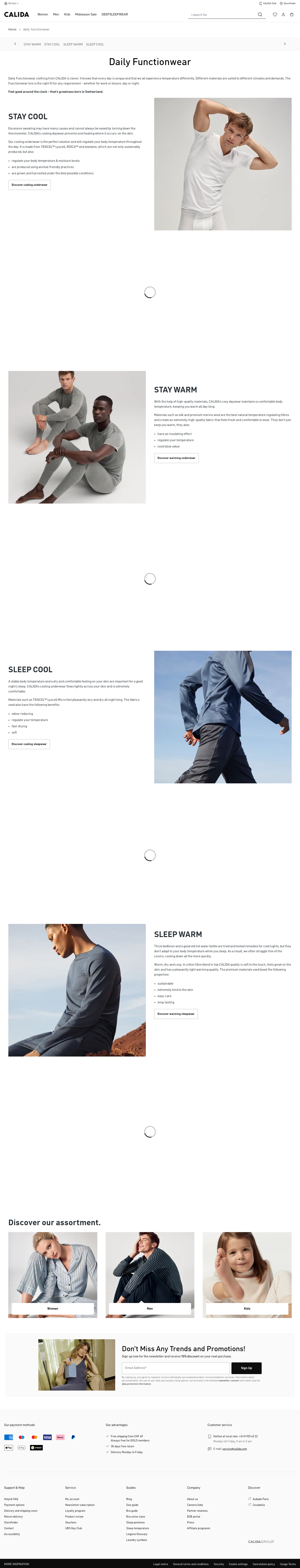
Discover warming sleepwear (176, 1014)
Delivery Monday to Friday (127, 1452)
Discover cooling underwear (30, 184)
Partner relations (197, 1510)
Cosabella (259, 1505)
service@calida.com (234, 1448)
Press (190, 1522)
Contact (9, 1528)
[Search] (260, 14)
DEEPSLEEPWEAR (115, 14)
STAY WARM (32, 44)
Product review (74, 1516)
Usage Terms (288, 1564)
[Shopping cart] (292, 14)
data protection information (136, 1384)
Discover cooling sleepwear (29, 744)
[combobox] (221, 14)
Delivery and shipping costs (21, 1510)
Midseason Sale (86, 14)
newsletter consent (229, 1381)
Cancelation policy (264, 1564)
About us (192, 1499)
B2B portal (193, 1516)
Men (56, 14)
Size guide (132, 1505)
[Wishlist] (275, 14)
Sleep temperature (137, 1528)
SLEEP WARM (73, 44)
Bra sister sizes (135, 1516)
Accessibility (12, 1534)
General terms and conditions (191, 1564)
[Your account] (283, 14)
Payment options (14, 1505)
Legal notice (160, 1564)
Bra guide (132, 1510)
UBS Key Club (73, 1528)
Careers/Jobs (195, 1505)
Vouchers (70, 1522)
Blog (129, 1499)
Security (219, 1564)
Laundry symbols (136, 1540)
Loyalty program (75, 1510)
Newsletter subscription (80, 1505)
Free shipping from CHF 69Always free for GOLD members (130, 1438)
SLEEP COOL (95, 44)
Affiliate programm (198, 1528)
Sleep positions (135, 1522)
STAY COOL (52, 44)
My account (72, 1499)
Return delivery (13, 1516)
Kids (67, 14)
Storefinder (11, 1522)
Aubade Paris (261, 1499)
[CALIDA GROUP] (272, 1548)
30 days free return (122, 1446)
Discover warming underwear (176, 458)
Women (43, 14)
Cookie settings (238, 1564)
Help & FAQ (11, 1499)
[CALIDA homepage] (16, 14)
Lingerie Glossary (137, 1534)
